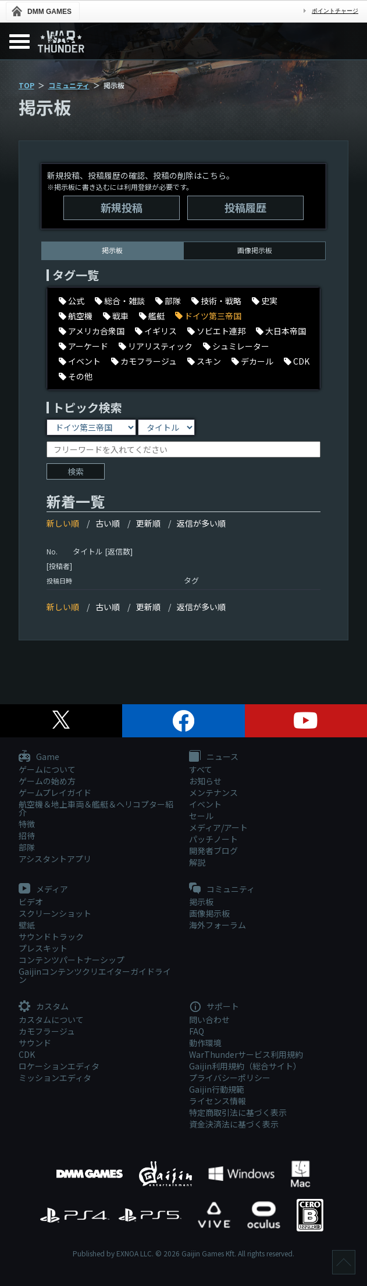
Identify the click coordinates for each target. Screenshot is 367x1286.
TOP (26, 85)
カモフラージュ (47, 1031)
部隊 (27, 847)
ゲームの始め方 (47, 781)
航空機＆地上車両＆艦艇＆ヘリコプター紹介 (96, 808)
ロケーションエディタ (59, 1066)
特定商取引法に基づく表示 (238, 1112)
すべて (200, 769)
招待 (27, 835)
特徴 (27, 824)
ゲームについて (47, 769)
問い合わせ (209, 1019)
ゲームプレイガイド (55, 792)
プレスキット (43, 948)
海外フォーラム (217, 925)
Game (39, 757)
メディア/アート (218, 827)
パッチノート (213, 839)
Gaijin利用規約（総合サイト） (245, 1066)
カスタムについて (51, 1019)
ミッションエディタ (55, 1078)
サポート (214, 1006)
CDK (27, 1054)
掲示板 (201, 902)
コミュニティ (69, 85)
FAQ (196, 1031)
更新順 (148, 523)
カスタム (44, 1006)
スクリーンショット (55, 913)
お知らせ (205, 781)
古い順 (107, 523)
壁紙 (27, 925)
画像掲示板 (254, 250)
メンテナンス (213, 792)
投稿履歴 (245, 207)
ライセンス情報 (217, 1101)
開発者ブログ (213, 850)
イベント (205, 804)
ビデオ (31, 902)
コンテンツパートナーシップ (71, 960)
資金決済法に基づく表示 (234, 1124)
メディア (43, 889)
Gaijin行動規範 (216, 1089)
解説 (197, 862)
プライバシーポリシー (229, 1078)
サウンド (35, 1043)
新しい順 (63, 523)
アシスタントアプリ (55, 859)
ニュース (213, 757)
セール (201, 816)
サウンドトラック (51, 936)
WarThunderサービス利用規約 (246, 1054)
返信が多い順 (201, 523)
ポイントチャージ (335, 11)
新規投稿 (121, 207)
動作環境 (205, 1043)
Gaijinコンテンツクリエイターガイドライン (95, 975)
